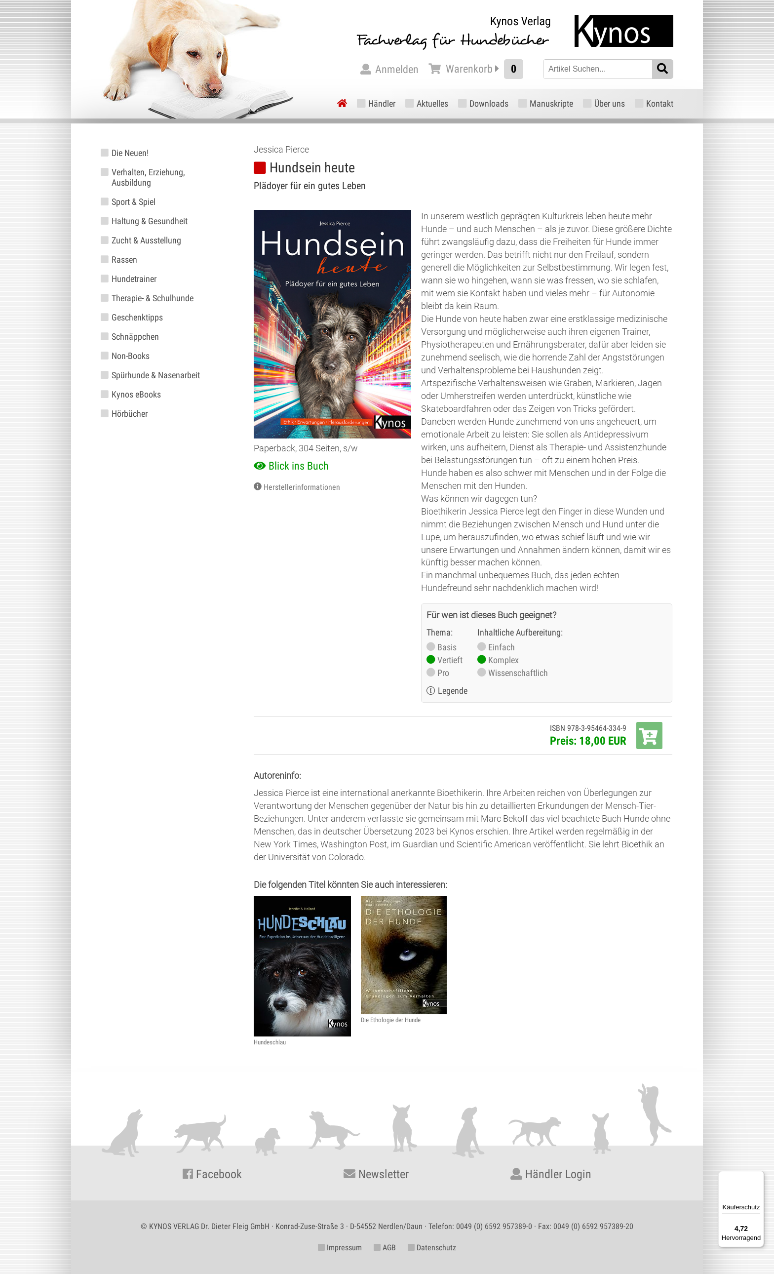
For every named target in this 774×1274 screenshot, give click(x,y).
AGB (385, 1247)
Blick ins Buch (299, 466)
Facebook (212, 1174)
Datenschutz (432, 1247)
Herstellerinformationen (302, 487)
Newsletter (376, 1174)
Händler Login (550, 1174)
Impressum (340, 1247)
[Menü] (758, 1177)
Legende (452, 690)
